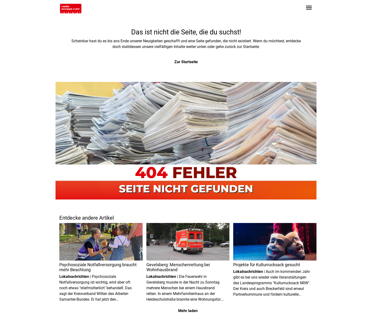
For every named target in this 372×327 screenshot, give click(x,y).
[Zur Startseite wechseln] (70, 8)
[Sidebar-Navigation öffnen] (309, 8)
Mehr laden (188, 310)
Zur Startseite (186, 62)
